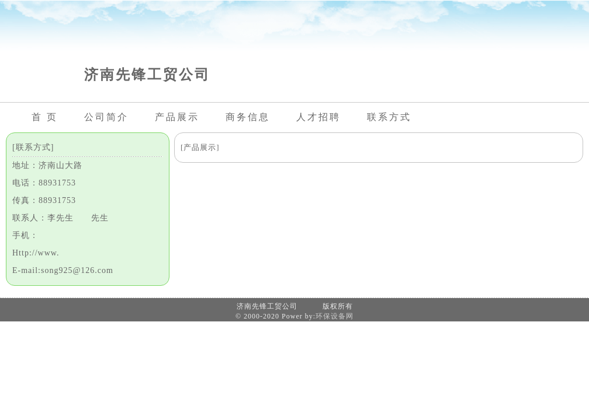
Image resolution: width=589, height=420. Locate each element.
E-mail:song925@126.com (62, 270)
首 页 (45, 117)
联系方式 (389, 117)
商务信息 (248, 117)
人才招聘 (318, 117)
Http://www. (35, 253)
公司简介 (106, 117)
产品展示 (177, 117)
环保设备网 (335, 316)
